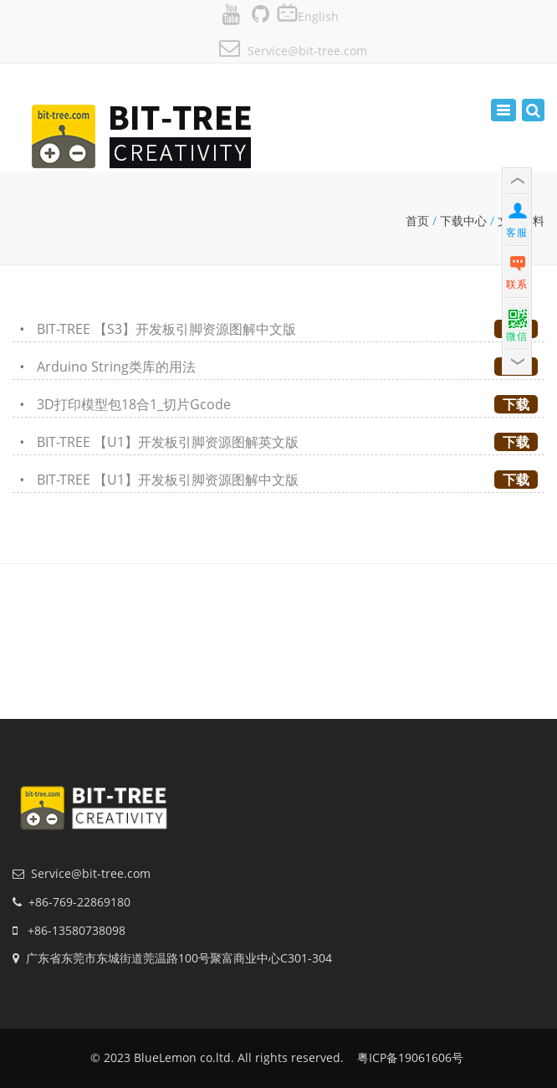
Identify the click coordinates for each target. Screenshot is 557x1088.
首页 (417, 220)
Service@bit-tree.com (307, 51)
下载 (516, 404)
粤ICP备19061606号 (410, 1057)
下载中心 (463, 220)
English (318, 16)
